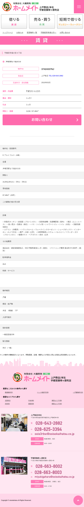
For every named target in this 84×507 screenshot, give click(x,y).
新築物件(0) (9, 392)
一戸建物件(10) (78, 392)
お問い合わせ (65, 32)
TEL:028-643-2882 (56, 76)
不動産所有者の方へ (48, 32)
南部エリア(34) (57, 404)
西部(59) (31, 404)
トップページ (7, 32)
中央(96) (31, 400)
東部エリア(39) (57, 400)
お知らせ (19, 32)
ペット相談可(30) (42, 392)
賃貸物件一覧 (32, 32)
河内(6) (7, 404)
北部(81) (7, 400)
